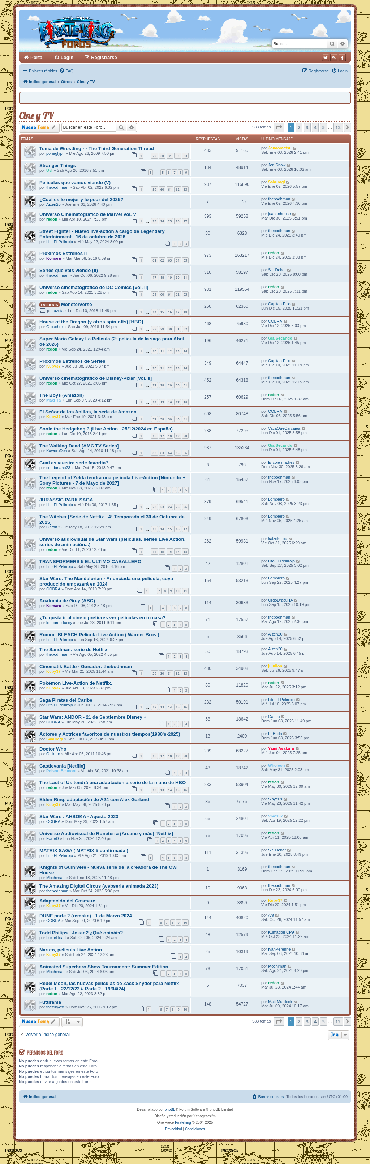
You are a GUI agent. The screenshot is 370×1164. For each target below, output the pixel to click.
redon (51, 219)
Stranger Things (57, 165)
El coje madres (281, 462)
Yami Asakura (281, 748)
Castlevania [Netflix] (62, 766)
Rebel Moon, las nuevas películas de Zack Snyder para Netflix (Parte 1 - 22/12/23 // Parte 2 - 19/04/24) (109, 986)
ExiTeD (52, 838)
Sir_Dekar (277, 270)
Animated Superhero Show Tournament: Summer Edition (103, 966)
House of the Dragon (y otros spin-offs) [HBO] (91, 321)
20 (177, 277)
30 (162, 155)
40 (177, 419)
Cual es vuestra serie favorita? (73, 463)
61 (170, 189)
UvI (49, 170)
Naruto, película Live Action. (71, 949)
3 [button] (307, 127)
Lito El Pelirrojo (59, 241)
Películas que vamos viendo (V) (75, 182)
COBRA (275, 321)
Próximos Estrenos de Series (72, 361)
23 (154, 221)
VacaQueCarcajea (284, 428)
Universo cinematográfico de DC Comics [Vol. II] (94, 287)
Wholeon (276, 765)
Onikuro (53, 754)
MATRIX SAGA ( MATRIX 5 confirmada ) (83, 850)
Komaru (53, 258)
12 (170, 351)
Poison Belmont (61, 771)
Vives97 (275, 816)
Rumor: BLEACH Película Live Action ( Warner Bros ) (99, 634)
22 (170, 368)
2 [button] (299, 127)
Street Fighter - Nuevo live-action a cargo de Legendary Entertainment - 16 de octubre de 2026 (102, 234)
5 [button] (323, 127)
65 (185, 260)
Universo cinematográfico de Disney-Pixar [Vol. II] (95, 378)
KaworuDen (56, 451)
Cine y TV (36, 115)
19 (170, 277)
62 (177, 189)
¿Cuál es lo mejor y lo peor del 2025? (81, 199)
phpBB (170, 1110)
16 (170, 312)
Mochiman (55, 877)
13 (177, 351)
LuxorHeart (56, 937)
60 (162, 189)
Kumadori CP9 (281, 932)
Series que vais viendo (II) (68, 270)
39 (170, 419)
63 (185, 189)
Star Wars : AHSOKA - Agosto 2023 (79, 816)
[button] (279, 127)
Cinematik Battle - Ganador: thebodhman (85, 666)
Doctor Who (52, 749)
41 (185, 419)
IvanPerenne (279, 949)
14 (154, 312)
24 (162, 221)
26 (177, 221)
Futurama (50, 1002)
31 (170, 155)
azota (59, 311)
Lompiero (276, 499)
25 (170, 221)
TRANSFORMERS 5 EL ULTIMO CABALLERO (90, 561)
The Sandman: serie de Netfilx (73, 649)
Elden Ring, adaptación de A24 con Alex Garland (94, 799)
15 (162, 312)
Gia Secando (280, 338)
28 (154, 329)
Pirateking (183, 1123)
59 (154, 189)
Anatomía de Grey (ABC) (67, 600)
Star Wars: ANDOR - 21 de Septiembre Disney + (92, 717)
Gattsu (274, 716)
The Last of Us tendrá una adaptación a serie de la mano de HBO (112, 782)
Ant (271, 915)
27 (185, 221)
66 (185, 452)
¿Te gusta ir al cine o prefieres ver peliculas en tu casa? (102, 617)
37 (154, 419)
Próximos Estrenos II (63, 253)
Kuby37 (53, 366)
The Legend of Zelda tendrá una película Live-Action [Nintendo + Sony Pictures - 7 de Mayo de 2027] (112, 480)
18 (162, 277)
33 (185, 155)
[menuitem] (66, 71)
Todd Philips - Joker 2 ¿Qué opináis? (81, 932)
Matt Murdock (280, 1001)
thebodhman (57, 187)
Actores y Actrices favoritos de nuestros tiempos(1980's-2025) (109, 734)
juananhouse (279, 214)
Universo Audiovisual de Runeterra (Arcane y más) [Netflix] (106, 833)
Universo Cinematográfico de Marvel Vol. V (87, 214)
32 (177, 155)
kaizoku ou (277, 538)
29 (154, 155)
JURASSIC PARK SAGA (66, 499)
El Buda (275, 733)
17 (154, 277)
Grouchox (55, 326)
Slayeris (275, 799)
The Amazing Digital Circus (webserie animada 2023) (98, 886)
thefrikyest (55, 1007)
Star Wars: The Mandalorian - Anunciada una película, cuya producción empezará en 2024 (106, 581)
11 (162, 351)
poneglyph (55, 153)
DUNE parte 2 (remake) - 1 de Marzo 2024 (85, 915)
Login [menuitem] (67, 57)
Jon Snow (276, 165)
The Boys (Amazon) (61, 395)
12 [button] (338, 127)
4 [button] (315, 127)
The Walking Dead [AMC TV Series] (79, 446)
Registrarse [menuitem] (104, 57)
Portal (37, 57)
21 (185, 277)
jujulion (275, 666)
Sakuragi (276, 182)
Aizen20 (53, 204)
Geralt (51, 527)
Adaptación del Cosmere (67, 901)
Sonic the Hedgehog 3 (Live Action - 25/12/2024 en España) (106, 429)
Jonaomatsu (280, 148)
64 (177, 260)
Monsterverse (76, 304)
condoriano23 (58, 468)
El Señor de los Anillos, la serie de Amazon (88, 412)
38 (162, 419)
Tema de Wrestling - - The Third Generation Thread (96, 148)
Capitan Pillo (279, 304)
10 (154, 351)
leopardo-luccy (59, 622)
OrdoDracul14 (280, 600)
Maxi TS (53, 400)
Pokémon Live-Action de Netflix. (75, 683)
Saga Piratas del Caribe (65, 700)
